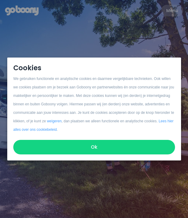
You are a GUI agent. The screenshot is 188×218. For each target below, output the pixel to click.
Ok (94, 147)
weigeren (54, 121)
